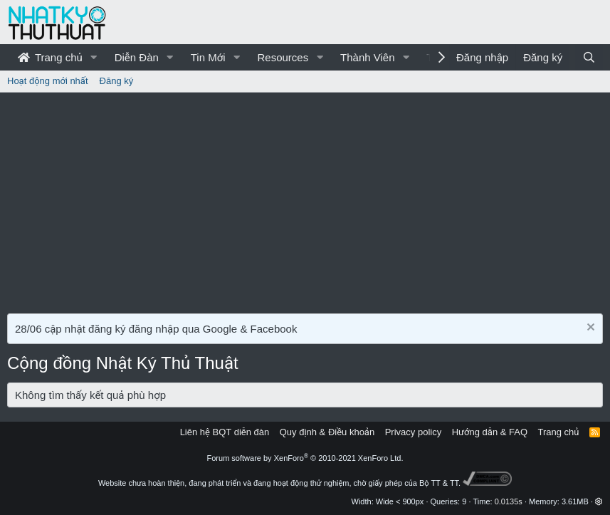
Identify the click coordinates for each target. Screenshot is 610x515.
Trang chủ (50, 57)
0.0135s (508, 501)
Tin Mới (208, 57)
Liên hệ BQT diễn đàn (225, 432)
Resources (282, 57)
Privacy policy (413, 432)
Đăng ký (117, 81)
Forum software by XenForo (305, 458)
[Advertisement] (305, 199)
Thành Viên (367, 57)
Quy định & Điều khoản (327, 432)
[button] (94, 57)
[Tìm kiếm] (589, 57)
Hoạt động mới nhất (47, 81)
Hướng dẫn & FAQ (489, 432)
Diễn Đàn (137, 57)
